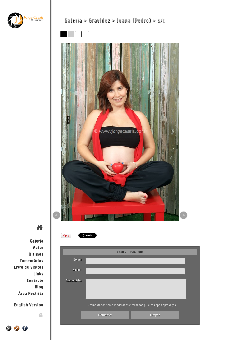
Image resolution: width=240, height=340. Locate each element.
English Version (28, 304)
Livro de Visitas (28, 267)
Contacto (35, 280)
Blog (39, 286)
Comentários (31, 260)
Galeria (36, 241)
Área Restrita (30, 293)
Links (38, 273)
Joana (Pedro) (134, 20)
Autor (38, 247)
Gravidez (99, 20)
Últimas (36, 254)
